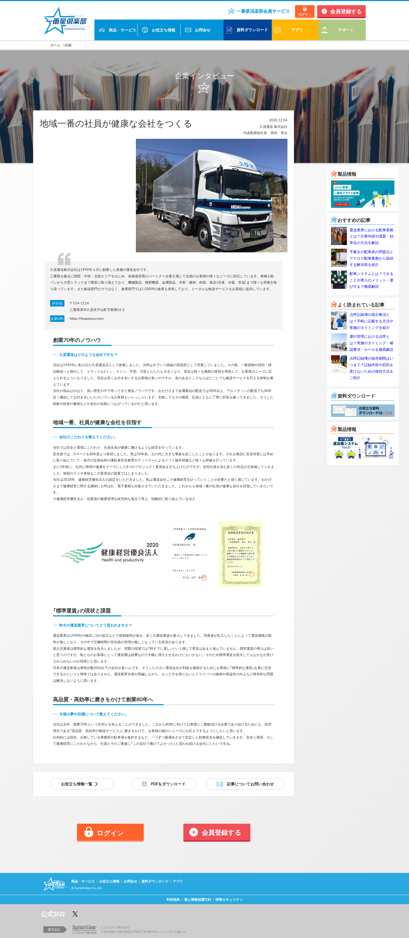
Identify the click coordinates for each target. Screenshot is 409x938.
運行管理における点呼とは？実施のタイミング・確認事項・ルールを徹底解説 (371, 343)
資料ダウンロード (252, 30)
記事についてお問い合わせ (250, 784)
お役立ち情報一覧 (76, 784)
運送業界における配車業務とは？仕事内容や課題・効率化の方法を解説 (371, 236)
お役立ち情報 (163, 30)
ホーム (55, 44)
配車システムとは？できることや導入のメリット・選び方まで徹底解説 (371, 280)
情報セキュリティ (229, 899)
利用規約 (173, 899)
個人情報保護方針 (197, 899)
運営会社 (54, 929)
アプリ (178, 881)
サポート (346, 30)
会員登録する (346, 11)
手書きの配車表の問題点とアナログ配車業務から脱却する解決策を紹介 (371, 258)
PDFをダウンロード (168, 784)
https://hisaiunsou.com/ (87, 318)
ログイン (305, 14)
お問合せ (202, 30)
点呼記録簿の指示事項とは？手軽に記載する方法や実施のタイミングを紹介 (371, 321)
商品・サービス (122, 30)
